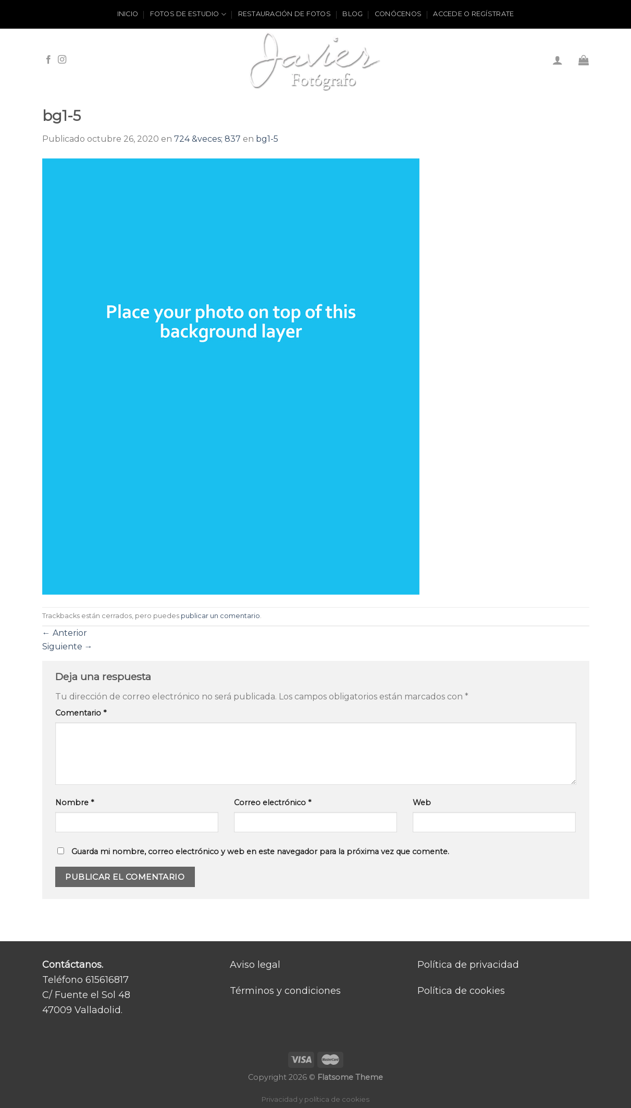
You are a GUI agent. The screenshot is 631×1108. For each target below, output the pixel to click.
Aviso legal (255, 964)
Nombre (74, 802)
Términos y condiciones (285, 990)
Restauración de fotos (284, 14)
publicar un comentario (220, 616)
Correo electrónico (272, 802)
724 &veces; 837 (207, 139)
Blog (352, 14)
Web (422, 802)
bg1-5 (267, 139)
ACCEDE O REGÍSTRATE (473, 14)
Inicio (128, 14)
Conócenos (398, 14)
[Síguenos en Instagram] (62, 60)
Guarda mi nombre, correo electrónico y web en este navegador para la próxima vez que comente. (260, 851)
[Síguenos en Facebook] (48, 60)
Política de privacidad (468, 964)
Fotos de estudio (188, 14)
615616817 (107, 980)
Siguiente (67, 646)
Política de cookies (461, 990)
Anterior (64, 633)
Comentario (80, 713)
